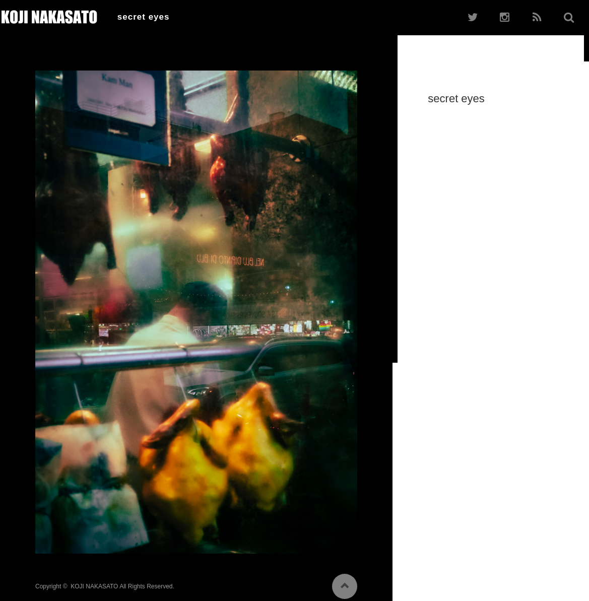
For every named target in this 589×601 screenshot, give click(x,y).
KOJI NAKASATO (94, 582)
